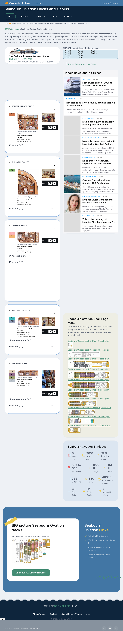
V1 (12, 380)
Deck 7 (80, 53)
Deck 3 (94, 53)
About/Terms (39, 614)
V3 (12, 374)
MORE (66, 16)
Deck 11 (68, 53)
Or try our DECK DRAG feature (31, 573)
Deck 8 (80, 51)
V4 (12, 371)
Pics (55, 16)
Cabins (39, 16)
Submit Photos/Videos (72, 614)
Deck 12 (68, 51)
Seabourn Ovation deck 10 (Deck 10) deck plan (89, 407)
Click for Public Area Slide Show (79, 64)
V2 (12, 377)
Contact (53, 614)
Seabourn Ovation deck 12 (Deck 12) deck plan (89, 425)
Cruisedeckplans (19, 3)
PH (12, 321)
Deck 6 (80, 55)
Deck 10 (68, 55)
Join (88, 614)
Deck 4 (94, 51)
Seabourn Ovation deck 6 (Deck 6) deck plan (88, 369)
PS (12, 318)
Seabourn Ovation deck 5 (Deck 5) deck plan (88, 359)
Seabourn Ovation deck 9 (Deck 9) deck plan (88, 399)
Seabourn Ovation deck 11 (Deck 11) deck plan (89, 416)
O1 (12, 233)
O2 (12, 236)
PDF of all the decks (98, 536)
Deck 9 (67, 57)
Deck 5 (80, 57)
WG (12, 114)
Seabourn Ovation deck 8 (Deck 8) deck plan (88, 390)
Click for (49, 127)
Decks (23, 16)
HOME (7, 29)
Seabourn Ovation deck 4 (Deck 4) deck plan (88, 350)
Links (38, 3)
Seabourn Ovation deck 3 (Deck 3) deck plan (88, 341)
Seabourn (15, 29)
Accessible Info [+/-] (20, 256)
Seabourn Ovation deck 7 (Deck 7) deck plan (88, 379)
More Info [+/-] (16, 145)
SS (12, 170)
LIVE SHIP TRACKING (20, 59)
